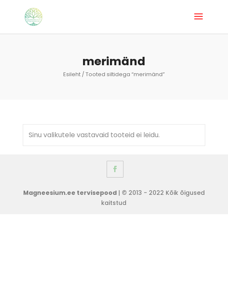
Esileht (71, 74)
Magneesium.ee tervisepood (70, 193)
